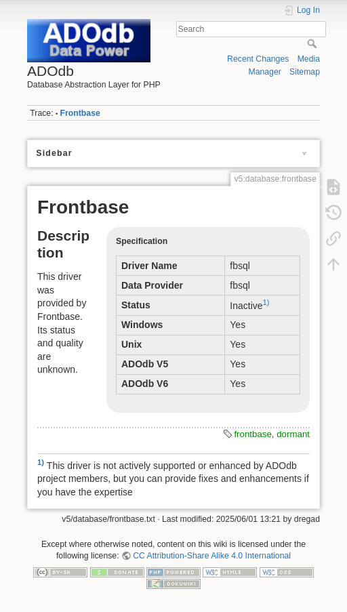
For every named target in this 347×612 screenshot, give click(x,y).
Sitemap (304, 72)
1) (266, 302)
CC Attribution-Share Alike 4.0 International (212, 555)
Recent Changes (258, 59)
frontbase (252, 434)
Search (313, 43)
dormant (293, 434)
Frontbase (80, 113)
